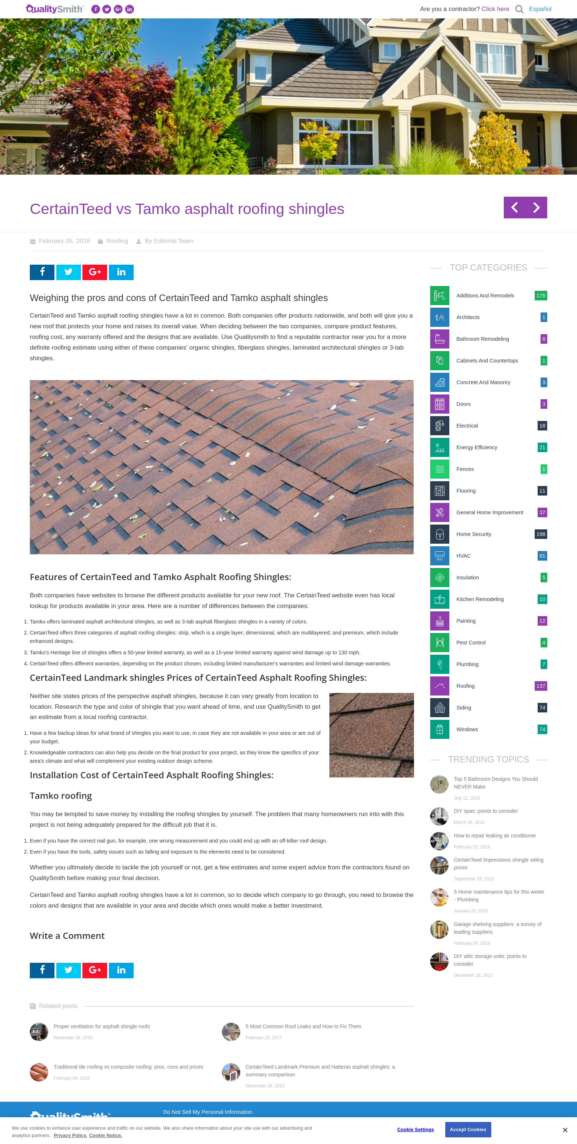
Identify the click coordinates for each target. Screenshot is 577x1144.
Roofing (117, 240)
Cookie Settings (415, 1129)
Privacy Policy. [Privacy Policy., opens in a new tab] (70, 1135)
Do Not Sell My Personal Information (208, 1112)
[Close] (565, 1130)
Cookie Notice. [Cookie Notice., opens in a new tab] (105, 1135)
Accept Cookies (468, 1129)
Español (540, 9)
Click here (496, 9)
